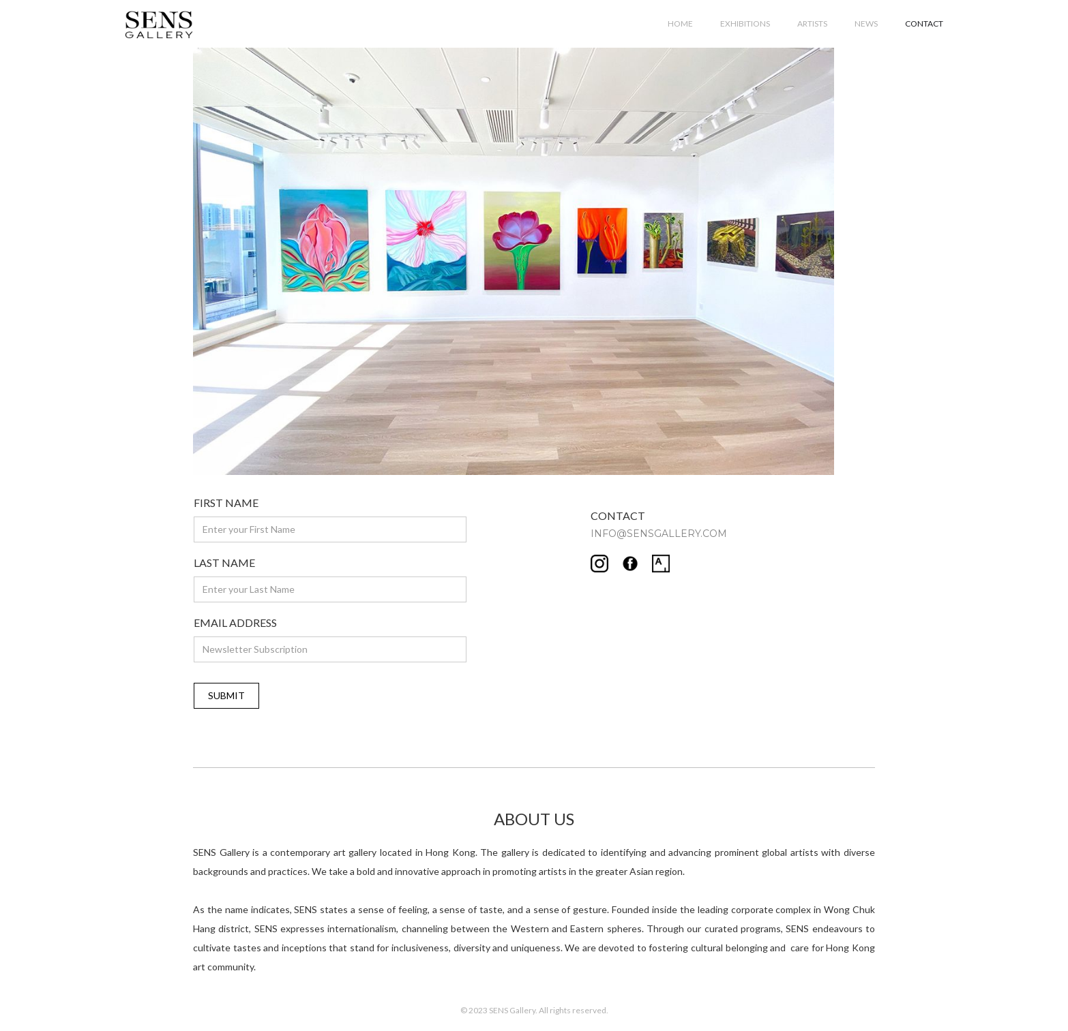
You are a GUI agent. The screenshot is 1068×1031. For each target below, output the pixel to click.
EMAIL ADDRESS (235, 622)
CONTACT (924, 23)
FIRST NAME (226, 502)
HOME (680, 23)
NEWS (866, 23)
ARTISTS (812, 23)
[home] (159, 22)
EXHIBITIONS (745, 23)
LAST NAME (224, 562)
